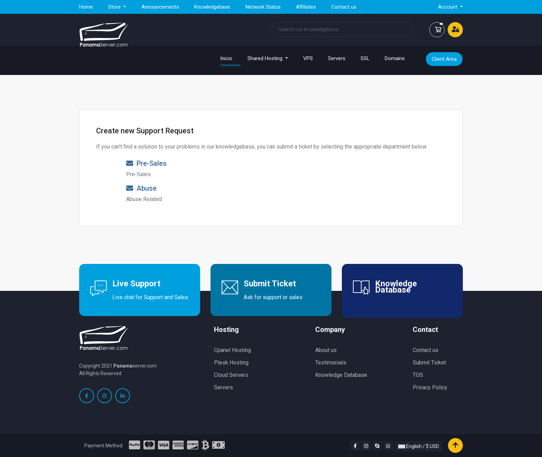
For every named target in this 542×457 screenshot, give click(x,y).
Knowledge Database (341, 375)
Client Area (444, 59)
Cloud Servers (231, 375)
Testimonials (330, 362)
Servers (336, 58)
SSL (365, 58)
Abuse (141, 188)
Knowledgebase (212, 7)
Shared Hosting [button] (265, 58)
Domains (395, 58)
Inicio (230, 58)
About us (326, 350)
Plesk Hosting (231, 362)
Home (86, 7)
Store (115, 7)
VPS (308, 58)
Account (448, 7)
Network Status (263, 7)
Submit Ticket (429, 362)
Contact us (343, 7)
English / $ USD (418, 446)
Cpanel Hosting (232, 350)
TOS (418, 375)
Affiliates (306, 7)
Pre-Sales (146, 163)
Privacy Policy (430, 387)
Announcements (160, 7)
